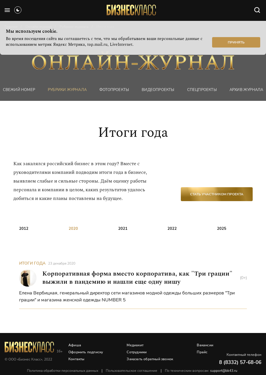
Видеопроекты (158, 89)
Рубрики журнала (67, 89)
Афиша (74, 345)
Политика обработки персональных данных (62, 370)
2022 (172, 228)
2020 (73, 228)
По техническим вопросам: (201, 370)
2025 (221, 228)
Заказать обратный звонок (150, 359)
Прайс (202, 352)
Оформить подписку (85, 352)
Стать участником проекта (216, 194)
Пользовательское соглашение (131, 370)
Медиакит (135, 345)
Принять (236, 42)
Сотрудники (137, 352)
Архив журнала (246, 89)
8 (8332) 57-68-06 (240, 362)
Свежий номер (19, 89)
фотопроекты (114, 89)
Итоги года (32, 263)
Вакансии (205, 345)
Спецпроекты (202, 89)
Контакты (76, 359)
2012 (23, 228)
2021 (122, 228)
